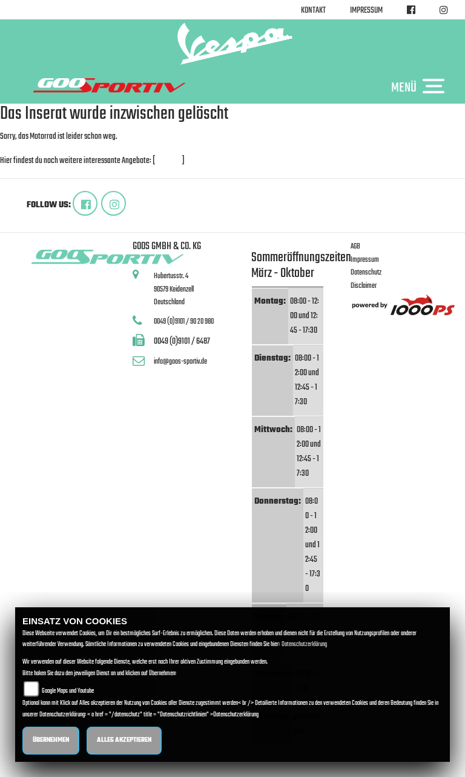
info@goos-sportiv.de (180, 361)
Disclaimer (364, 285)
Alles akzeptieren (124, 740)
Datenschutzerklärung (304, 644)
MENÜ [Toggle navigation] (420, 87)
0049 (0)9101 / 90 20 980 (184, 321)
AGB (355, 246)
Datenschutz (366, 272)
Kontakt (313, 10)
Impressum (366, 10)
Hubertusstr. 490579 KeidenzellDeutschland (174, 289)
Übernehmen (51, 740)
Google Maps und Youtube (68, 691)
